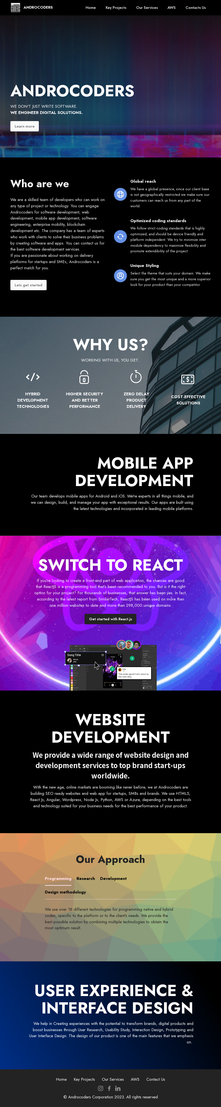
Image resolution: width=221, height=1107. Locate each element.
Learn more (25, 126)
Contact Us (155, 1079)
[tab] (58, 879)
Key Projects (116, 7)
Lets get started (28, 285)
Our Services (147, 7)
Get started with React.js (110, 619)
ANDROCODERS (38, 7)
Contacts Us (196, 7)
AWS (171, 7)
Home (91, 7)
